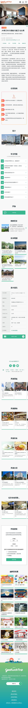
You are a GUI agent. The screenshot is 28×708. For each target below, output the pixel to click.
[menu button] (25, 2)
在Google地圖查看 (13, 361)
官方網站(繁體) (14, 330)
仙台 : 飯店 (8, 371)
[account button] (23, 2)
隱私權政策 (14, 699)
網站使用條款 (14, 694)
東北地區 (12, 369)
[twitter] (14, 365)
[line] (17, 365)
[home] (6, 2)
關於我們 (14, 691)
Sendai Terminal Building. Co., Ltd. (13, 39)
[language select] (20, 2)
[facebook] (10, 365)
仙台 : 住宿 (21, 369)
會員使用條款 (14, 697)
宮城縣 (16, 369)
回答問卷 (14, 559)
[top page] (3, 369)
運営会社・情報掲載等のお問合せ (14, 702)
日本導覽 (7, 369)
